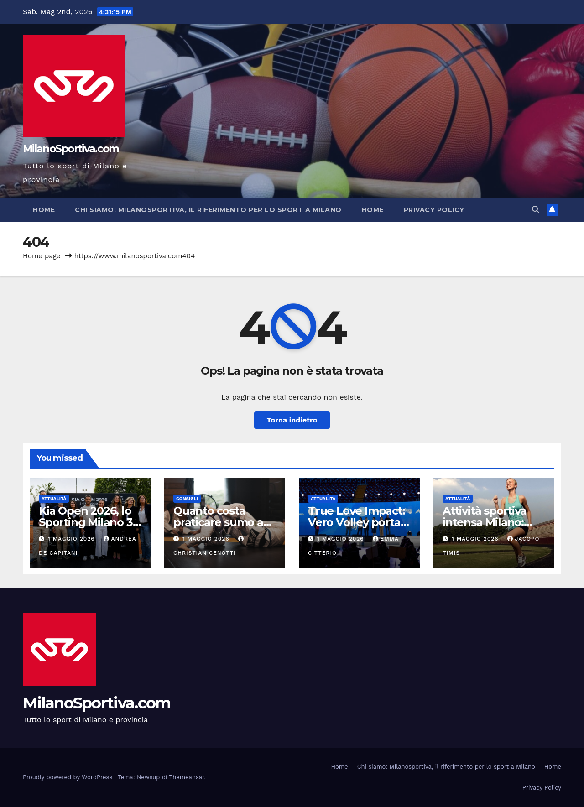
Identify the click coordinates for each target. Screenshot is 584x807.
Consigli (187, 498)
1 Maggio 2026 (72, 539)
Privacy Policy (434, 210)
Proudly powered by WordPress (69, 777)
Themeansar (186, 777)
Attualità (54, 498)
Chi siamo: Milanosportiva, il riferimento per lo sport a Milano (208, 210)
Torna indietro (292, 420)
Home (44, 210)
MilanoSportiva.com (71, 148)
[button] (535, 209)
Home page (42, 256)
